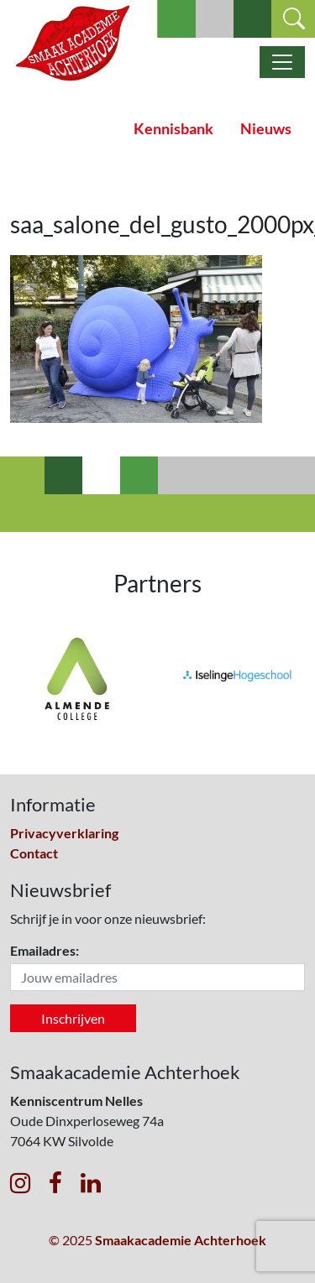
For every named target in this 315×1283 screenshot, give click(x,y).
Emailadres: (44, 950)
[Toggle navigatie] (282, 62)
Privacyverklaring (64, 833)
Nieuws (265, 129)
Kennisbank (173, 129)
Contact (34, 853)
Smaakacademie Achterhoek (180, 1240)
